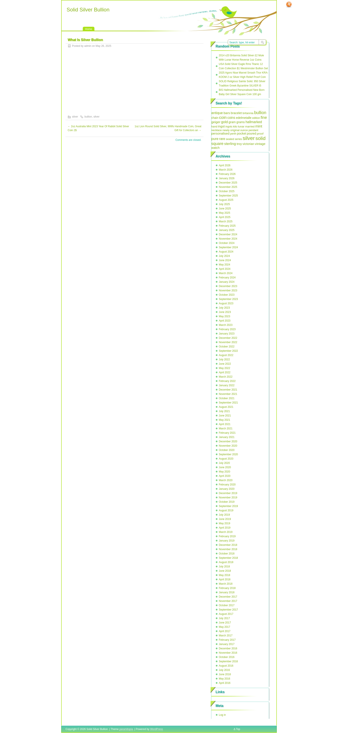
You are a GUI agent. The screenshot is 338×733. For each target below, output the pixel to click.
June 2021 (225, 415)
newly (226, 130)
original (234, 130)
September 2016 (228, 661)
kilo (235, 126)
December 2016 (228, 648)
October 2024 (227, 243)
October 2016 (227, 657)
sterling (230, 144)
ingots (228, 126)
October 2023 (227, 294)
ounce (244, 130)
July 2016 (224, 670)
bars (227, 113)
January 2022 (227, 385)
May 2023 (224, 316)
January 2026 (227, 178)
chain (214, 117)
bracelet (236, 113)
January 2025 (227, 230)
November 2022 (228, 342)
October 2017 (227, 605)
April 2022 (224, 372)
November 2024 (228, 238)
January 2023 (227, 333)
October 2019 (227, 501)
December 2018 (228, 544)
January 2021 (227, 437)
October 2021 (227, 398)
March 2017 (225, 635)
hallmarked (254, 122)
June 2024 (225, 260)
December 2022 (228, 337)
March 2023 (225, 324)
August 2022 (226, 355)
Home (88, 29)
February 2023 (227, 329)
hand (214, 126)
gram (232, 122)
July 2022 (224, 359)
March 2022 (225, 376)
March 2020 (225, 480)
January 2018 (227, 592)
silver (75, 116)
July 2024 (224, 255)
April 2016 (224, 682)
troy (239, 144)
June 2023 (225, 312)
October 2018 (227, 553)
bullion (88, 116)
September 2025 (228, 195)
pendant (253, 130)
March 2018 (225, 583)
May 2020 (224, 471)
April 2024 (224, 268)
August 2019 (226, 510)
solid (260, 138)
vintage (260, 144)
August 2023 (226, 303)
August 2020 (226, 458)
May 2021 (224, 419)
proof (260, 133)
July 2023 (224, 307)
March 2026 (225, 169)
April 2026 (224, 165)
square (217, 143)
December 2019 (228, 493)
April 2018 (224, 579)
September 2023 (228, 299)
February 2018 (227, 588)
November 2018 (228, 549)
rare (222, 139)
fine (264, 117)
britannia (248, 113)
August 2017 (226, 613)
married (250, 126)
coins (231, 117)
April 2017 (224, 631)
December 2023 (228, 286)
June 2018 (225, 570)
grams (240, 122)
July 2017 (224, 618)
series (238, 139)
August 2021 (226, 406)
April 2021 (224, 424)
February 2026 (227, 174)
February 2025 (227, 225)
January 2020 (227, 488)
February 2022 (227, 381)
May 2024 (224, 264)
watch (215, 147)
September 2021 (228, 402)
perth (233, 133)
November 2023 (228, 290)
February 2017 (227, 639)
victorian (248, 144)
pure (214, 139)
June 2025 (225, 208)
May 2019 (224, 523)
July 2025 (224, 204)
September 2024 (228, 247)
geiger (215, 122)
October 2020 (227, 450)
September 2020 (228, 454)
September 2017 (228, 609)
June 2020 (225, 467)
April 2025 (224, 217)
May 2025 (224, 212)
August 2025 (226, 199)
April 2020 (224, 475)
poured (251, 133)
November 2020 (228, 445)
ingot (221, 126)
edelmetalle (243, 117)
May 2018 (224, 575)
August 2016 (226, 665)
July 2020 (224, 463)
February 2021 (227, 432)
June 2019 (225, 519)
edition (256, 117)
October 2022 (227, 346)
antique (217, 113)
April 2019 (224, 527)
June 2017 (225, 622)
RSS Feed (288, 4)
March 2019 (225, 532)
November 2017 (228, 601)
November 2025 (228, 186)
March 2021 (225, 428)
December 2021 (228, 389)
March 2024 (225, 273)
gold (224, 122)
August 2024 (226, 251)
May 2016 (224, 678)
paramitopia (126, 729)
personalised (220, 133)
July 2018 (224, 566)
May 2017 (224, 626)
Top (238, 729)
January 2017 (227, 644)
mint (258, 126)
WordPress (156, 729)
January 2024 (227, 281)
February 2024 (227, 277)
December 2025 (228, 182)
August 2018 (226, 562)
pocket (241, 133)
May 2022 (224, 368)
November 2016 (228, 652)
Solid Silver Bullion (88, 10)
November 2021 (228, 394)
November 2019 (228, 497)
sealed (230, 139)
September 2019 (228, 506)
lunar (241, 126)
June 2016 (225, 674)
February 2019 (227, 536)
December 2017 (228, 596)
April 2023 (224, 320)
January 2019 (227, 540)
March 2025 (225, 221)
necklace (216, 130)
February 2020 (227, 484)
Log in (222, 714)
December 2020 (228, 441)
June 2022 (225, 363)
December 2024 (228, 234)
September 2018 (228, 557)
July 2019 (224, 514)
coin (223, 117)
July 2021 (224, 411)
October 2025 (227, 191)
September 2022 (228, 350)
